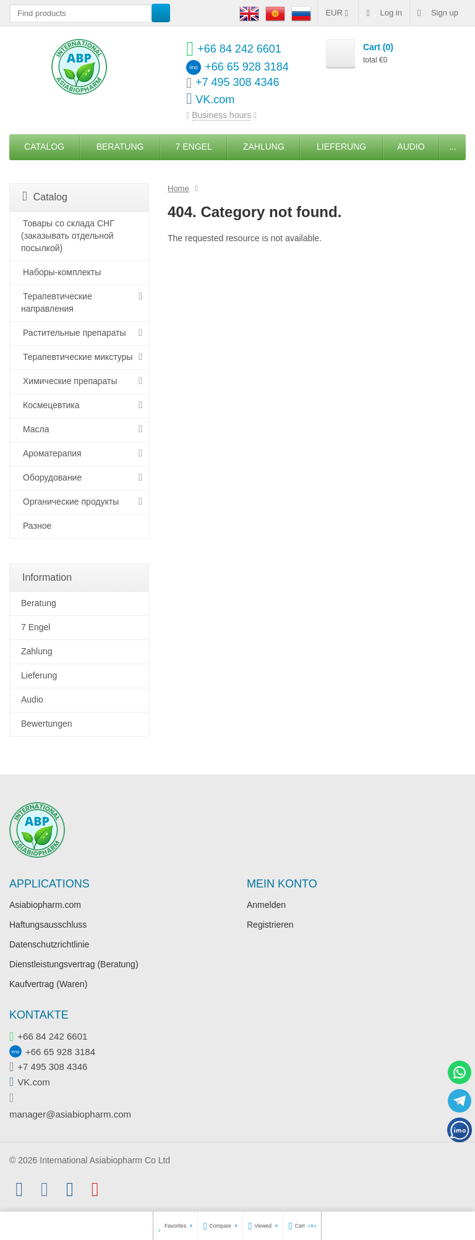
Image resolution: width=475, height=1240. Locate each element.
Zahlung (264, 147)
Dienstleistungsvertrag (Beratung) (74, 964)
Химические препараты (70, 381)
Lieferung (341, 147)
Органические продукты (71, 502)
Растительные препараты (74, 333)
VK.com (33, 1082)
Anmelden (266, 905)
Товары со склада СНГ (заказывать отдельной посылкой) (67, 235)
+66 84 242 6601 (52, 1036)
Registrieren (270, 925)
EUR (338, 13)
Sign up (437, 13)
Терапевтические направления (56, 302)
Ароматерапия (52, 453)
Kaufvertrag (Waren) (48, 984)
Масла (36, 429)
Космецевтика (51, 405)
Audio (410, 147)
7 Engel (194, 147)
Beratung (120, 147)
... (452, 147)
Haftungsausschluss (48, 925)
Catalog (44, 147)
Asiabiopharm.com (45, 905)
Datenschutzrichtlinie (49, 944)
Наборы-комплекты (62, 272)
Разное (37, 526)
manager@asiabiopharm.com (70, 1114)
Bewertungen (46, 724)
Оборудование (52, 477)
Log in (383, 13)
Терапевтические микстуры (78, 357)
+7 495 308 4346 (52, 1066)
